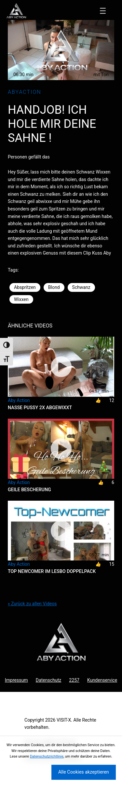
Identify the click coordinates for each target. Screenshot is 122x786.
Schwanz (81, 287)
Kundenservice (102, 680)
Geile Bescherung (29, 489)
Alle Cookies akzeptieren (83, 772)
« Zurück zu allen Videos (32, 603)
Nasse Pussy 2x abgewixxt (40, 407)
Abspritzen (25, 287)
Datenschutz (48, 680)
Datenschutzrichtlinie (46, 756)
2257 (74, 680)
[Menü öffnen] (103, 11)
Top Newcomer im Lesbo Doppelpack (52, 571)
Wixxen (21, 299)
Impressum (16, 680)
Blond (54, 287)
